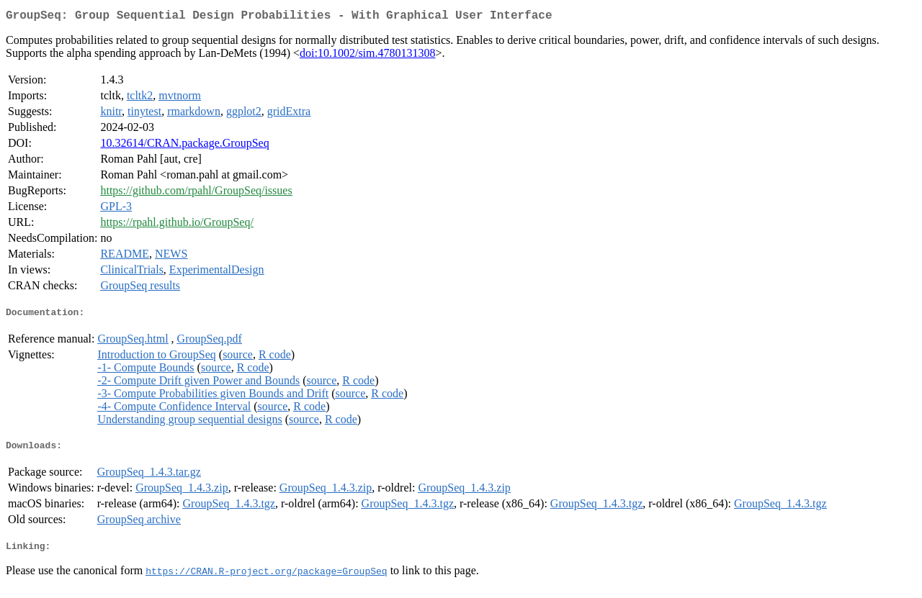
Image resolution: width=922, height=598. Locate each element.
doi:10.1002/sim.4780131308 (367, 56)
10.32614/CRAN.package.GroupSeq (184, 146)
